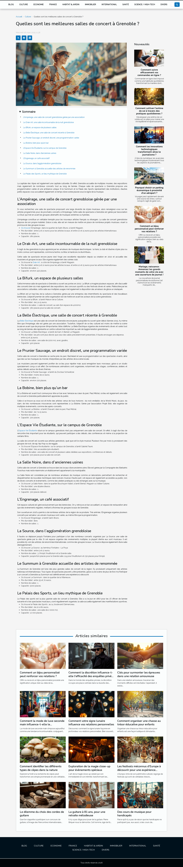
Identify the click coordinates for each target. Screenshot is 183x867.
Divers (163, 4)
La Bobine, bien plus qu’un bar (36, 143)
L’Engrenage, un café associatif (36, 158)
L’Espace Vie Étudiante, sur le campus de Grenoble (44, 148)
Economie (38, 4)
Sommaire (28, 111)
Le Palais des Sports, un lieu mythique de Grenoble (45, 174)
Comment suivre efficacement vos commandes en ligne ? (149, 72)
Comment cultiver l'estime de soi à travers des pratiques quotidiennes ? (149, 111)
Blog (11, 4)
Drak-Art (36, 262)
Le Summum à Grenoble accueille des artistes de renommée (49, 168)
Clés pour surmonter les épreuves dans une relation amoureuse (138, 674)
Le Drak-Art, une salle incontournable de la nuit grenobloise (48, 122)
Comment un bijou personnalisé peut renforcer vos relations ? (149, 229)
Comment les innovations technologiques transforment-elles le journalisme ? (149, 150)
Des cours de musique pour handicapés (134, 813)
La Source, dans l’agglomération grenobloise (42, 163)
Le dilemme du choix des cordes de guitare (42, 813)
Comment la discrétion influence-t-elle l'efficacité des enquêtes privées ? (91, 676)
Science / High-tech (144, 4)
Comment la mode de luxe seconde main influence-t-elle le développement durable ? (42, 724)
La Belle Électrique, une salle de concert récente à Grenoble (48, 133)
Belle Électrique (26, 321)
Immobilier (90, 4)
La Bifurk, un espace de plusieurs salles (39, 127)
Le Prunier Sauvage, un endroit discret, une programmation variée (51, 138)
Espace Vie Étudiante (27, 430)
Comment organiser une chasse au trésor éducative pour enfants (139, 722)
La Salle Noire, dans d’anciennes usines (39, 153)
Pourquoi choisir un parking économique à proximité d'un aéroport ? (149, 190)
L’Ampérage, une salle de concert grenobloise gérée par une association (54, 117)
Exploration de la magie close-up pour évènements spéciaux (89, 768)
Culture (23, 4)
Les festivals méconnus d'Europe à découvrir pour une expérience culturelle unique (139, 769)
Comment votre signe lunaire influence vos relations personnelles (91, 722)
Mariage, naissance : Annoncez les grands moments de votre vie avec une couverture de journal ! (149, 270)
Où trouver (25, 228)
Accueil (19, 17)
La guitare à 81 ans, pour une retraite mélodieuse (87, 813)
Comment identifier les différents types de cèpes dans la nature (40, 768)
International (109, 4)
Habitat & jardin (70, 4)
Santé (125, 4)
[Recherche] (172, 4)
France (53, 4)
